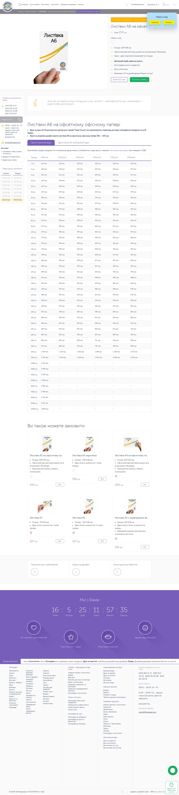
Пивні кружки (108, 716)
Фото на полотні (109, 743)
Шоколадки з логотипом (77, 693)
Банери (106, 690)
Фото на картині (109, 741)
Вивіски (106, 692)
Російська (169, 22)
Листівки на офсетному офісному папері (61, 11)
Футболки (107, 726)
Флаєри (46, 694)
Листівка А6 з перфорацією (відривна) (135, 517)
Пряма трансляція (10, 661)
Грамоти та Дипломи (13, 700)
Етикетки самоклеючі (13, 704)
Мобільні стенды (109, 695)
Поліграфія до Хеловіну (76, 724)
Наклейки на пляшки (30, 696)
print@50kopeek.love (137, 4)
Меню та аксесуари (75, 682)
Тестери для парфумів (47, 688)
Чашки (105, 728)
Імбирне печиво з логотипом (79, 673)
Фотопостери (108, 682)
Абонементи (14, 671)
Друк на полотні (109, 675)
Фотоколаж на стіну (110, 745)
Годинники (107, 707)
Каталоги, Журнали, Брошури (29, 672)
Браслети (71, 677)
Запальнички (108, 709)
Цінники (46, 701)
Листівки (29, 688)
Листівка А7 (36, 517)
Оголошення (31, 702)
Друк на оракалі (109, 673)
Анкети (11, 673)
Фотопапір (107, 680)
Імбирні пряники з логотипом (114, 705)
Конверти (29, 684)
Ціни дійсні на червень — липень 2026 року (131, 20)
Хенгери (46, 699)
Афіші (11, 675)
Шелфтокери (48, 703)
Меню (28, 693)
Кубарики (29, 686)
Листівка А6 (78, 517)
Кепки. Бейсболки (110, 712)
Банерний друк (108, 671)
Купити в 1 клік (119, 80)
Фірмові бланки (48, 696)
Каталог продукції (31, 11)
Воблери (12, 687)
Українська (154, 22)
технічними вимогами (118, 150)
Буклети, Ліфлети (15, 682)
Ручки (105, 719)
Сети (45, 682)
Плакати (46, 671)
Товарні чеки (48, 692)
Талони (45, 685)
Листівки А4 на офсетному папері (133, 455)
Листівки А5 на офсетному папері (48, 455)
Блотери (12, 680)
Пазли (105, 714)
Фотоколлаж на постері (112, 748)
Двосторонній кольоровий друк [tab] (73, 142)
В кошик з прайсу (139, 80)
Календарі (12, 707)
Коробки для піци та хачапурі (79, 680)
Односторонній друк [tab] (41, 142)
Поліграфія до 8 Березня (77, 717)
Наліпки (29, 700)
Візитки (12, 690)
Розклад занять (48, 678)
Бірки (11, 685)
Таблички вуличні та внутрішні (114, 697)
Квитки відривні (32, 677)
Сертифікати (47, 680)
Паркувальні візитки (30, 712)
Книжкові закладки (29, 680)
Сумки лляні (72, 710)
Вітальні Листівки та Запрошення (15, 693)
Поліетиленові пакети (76, 707)
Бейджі (70, 675)
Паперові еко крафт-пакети (78, 705)
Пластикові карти (49, 675)
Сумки (105, 721)
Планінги (46, 673)
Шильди (106, 731)
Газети (11, 696)
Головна (20, 11)
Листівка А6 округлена (84, 455)
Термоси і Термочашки (112, 724)
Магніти (29, 691)
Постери (106, 678)
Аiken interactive (158, 792)
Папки (28, 709)
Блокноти (12, 678)
